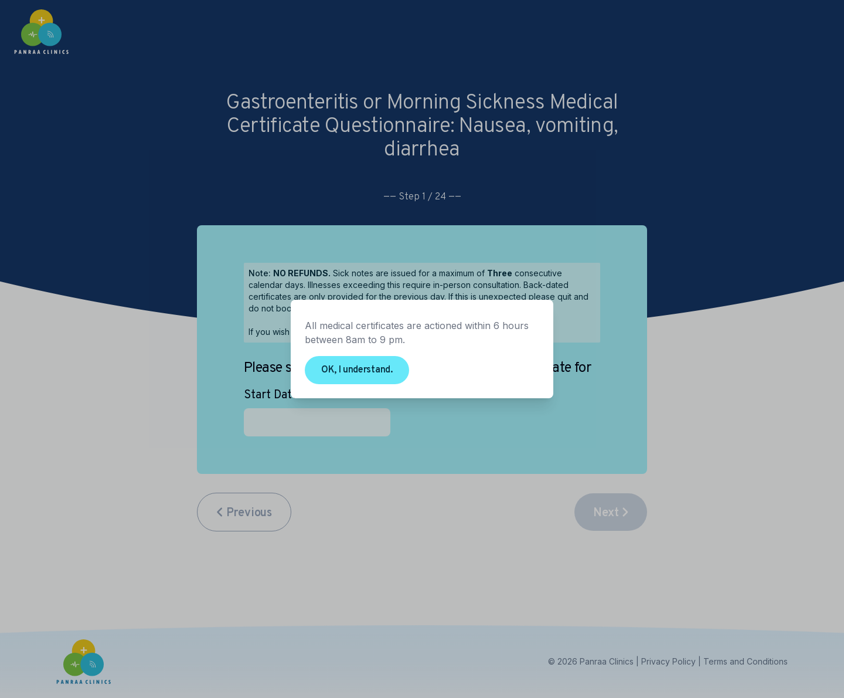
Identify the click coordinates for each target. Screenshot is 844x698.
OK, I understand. (357, 370)
